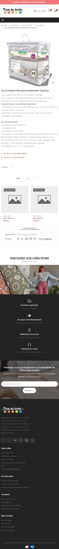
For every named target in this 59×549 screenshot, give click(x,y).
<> (11, 167)
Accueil (4, 25)
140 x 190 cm (8, 218)
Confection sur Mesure (9, 481)
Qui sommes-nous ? (9, 499)
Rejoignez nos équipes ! (10, 509)
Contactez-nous (7, 453)
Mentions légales (7, 459)
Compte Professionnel (9, 484)
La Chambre (27, 25)
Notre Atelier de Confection (11, 505)
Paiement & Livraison (9, 456)
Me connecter (6, 520)
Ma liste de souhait (8, 527)
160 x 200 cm (38, 218)
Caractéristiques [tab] (29, 228)
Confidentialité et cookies (10, 469)
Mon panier (5, 524)
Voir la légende (45, 239)
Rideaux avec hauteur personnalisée (15, 487)
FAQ (2, 466)
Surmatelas (40, 25)
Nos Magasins (6, 502)
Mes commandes (7, 530)
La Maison (14, 25)
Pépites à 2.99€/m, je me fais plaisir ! (29, 2)
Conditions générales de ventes (13, 463)
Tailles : (18, 178)
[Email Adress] (29, 384)
